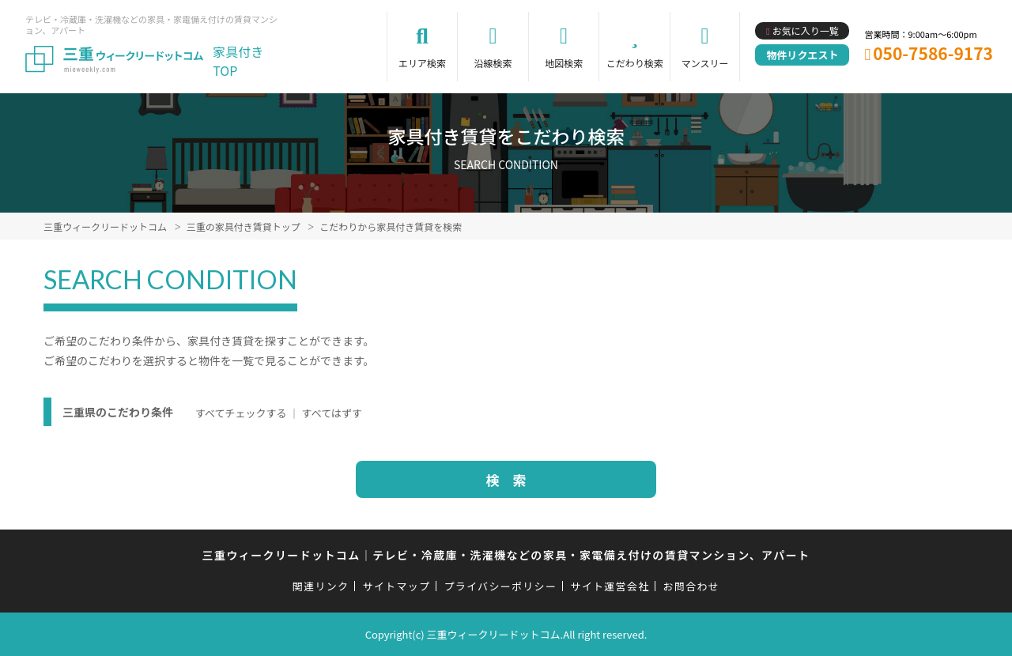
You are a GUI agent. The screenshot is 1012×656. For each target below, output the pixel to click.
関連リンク (321, 586)
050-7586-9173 (933, 53)
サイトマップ (397, 586)
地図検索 (564, 63)
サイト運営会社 (609, 586)
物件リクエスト (802, 54)
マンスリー (705, 63)
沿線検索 (493, 63)
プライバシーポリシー (500, 586)
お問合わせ (691, 586)
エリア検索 (422, 63)
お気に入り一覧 (805, 30)
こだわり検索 (634, 63)
